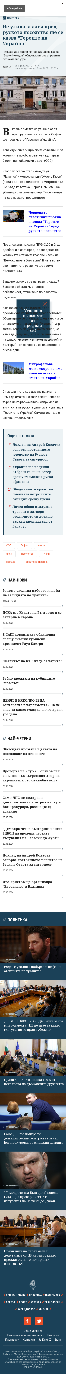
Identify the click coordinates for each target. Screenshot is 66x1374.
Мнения (44, 1309)
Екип (58, 1339)
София (24, 545)
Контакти (29, 1339)
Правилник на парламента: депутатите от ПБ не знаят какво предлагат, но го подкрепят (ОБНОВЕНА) (30, 1257)
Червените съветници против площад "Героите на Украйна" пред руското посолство (45, 221)
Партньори (12, 1339)
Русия (46, 553)
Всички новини (16, 1295)
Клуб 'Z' (7, 67)
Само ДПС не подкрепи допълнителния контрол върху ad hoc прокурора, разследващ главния (33, 1138)
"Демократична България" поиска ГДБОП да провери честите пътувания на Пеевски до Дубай (31, 1196)
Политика (11, 18)
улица (41, 545)
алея (9, 553)
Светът (10, 1302)
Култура (36, 1302)
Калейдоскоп (26, 1309)
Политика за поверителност (25, 1335)
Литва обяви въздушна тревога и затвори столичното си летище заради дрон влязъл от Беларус (32, 516)
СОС (8, 545)
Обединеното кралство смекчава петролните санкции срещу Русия (32, 494)
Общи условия (33, 1331)
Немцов (10, 561)
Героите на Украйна (36, 561)
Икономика (52, 1295)
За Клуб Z (44, 1339)
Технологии (52, 1302)
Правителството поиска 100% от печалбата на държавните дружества (34, 1082)
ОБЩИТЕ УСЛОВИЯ (33, 1367)
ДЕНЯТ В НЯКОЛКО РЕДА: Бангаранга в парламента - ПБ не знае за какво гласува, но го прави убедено (33, 1025)
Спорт (23, 1302)
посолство (27, 553)
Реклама (53, 1335)
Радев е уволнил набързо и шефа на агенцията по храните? (32, 969)
